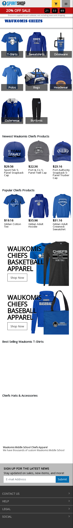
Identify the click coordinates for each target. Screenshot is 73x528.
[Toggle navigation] (66, 3)
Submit (62, 479)
